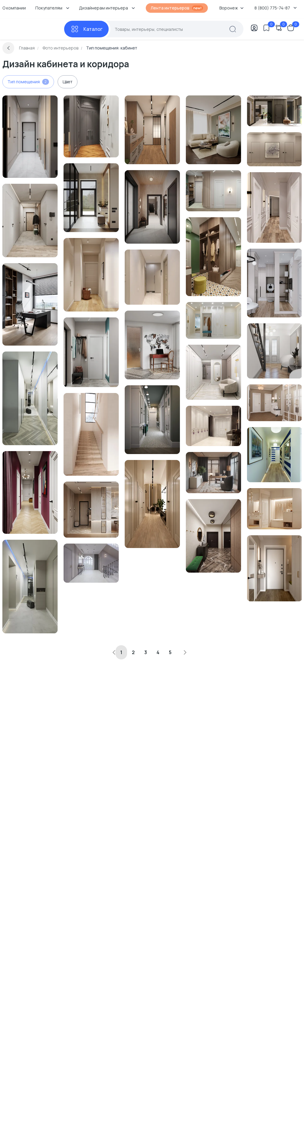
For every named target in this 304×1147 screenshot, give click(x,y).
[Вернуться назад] (8, 48)
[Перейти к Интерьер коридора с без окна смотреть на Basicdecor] (213, 190)
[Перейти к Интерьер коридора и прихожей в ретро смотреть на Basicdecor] (213, 256)
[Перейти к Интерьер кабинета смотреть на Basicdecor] (152, 345)
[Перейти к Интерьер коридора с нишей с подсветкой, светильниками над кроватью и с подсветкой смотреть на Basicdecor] (152, 207)
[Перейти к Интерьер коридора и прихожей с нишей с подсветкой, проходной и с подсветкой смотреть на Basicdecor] (91, 197)
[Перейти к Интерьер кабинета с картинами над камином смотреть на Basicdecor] (213, 129)
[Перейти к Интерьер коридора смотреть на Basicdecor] (274, 149)
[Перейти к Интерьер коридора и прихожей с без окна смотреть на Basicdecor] (30, 492)
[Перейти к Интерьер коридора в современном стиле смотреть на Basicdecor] (274, 207)
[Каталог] (86, 29)
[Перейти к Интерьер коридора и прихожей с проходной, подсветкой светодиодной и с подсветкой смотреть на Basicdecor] (30, 398)
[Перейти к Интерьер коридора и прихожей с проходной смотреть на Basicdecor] (30, 220)
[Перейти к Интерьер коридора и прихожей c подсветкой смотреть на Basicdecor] (91, 510)
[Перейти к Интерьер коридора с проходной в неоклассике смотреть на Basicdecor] (274, 402)
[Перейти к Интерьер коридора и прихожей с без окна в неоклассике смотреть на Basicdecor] (274, 508)
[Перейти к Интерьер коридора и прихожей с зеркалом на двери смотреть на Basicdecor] (274, 110)
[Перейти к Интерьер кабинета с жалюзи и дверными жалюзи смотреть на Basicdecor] (30, 304)
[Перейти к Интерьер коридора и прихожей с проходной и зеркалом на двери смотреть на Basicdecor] (30, 136)
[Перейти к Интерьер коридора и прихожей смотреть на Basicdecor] (91, 126)
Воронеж (231, 8)
